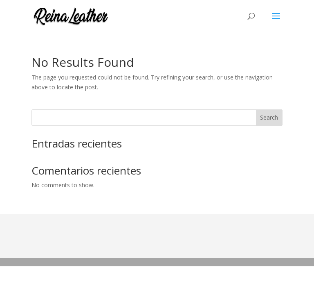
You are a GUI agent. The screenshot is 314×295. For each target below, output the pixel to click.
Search (269, 117)
